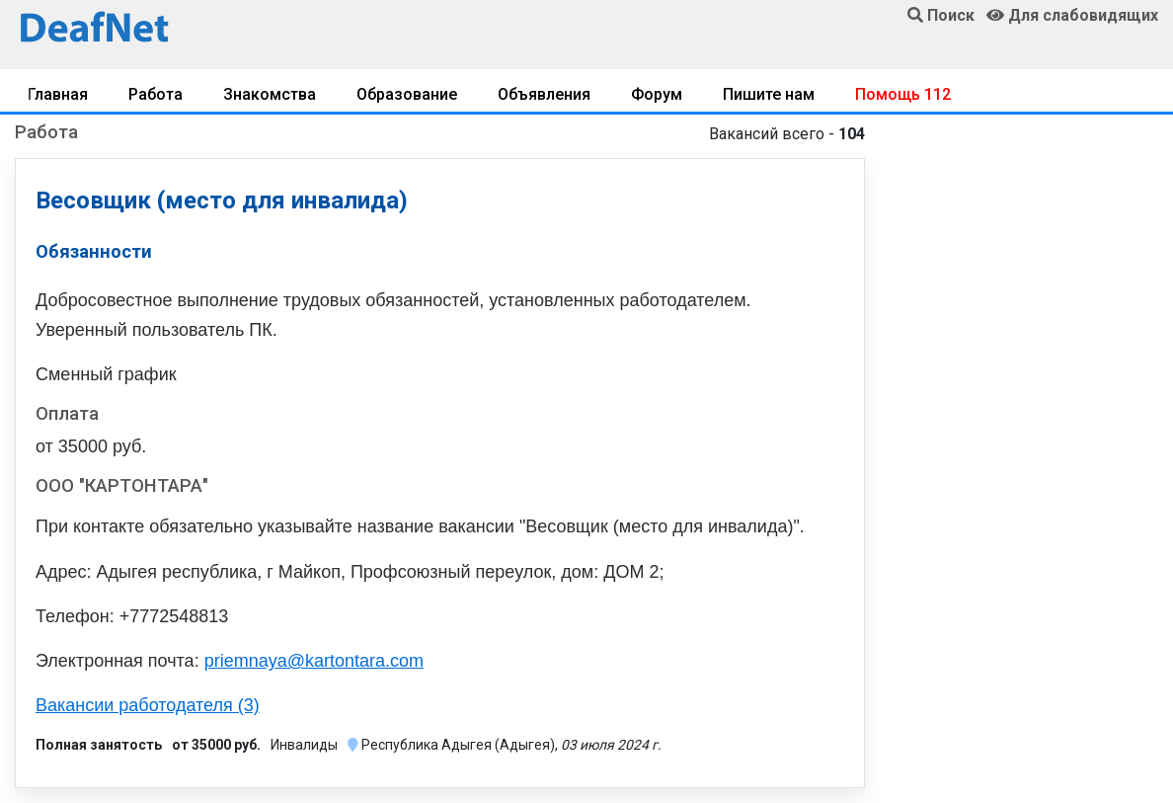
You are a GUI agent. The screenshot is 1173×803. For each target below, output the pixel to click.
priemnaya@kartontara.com (314, 661)
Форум (656, 94)
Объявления (544, 94)
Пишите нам (769, 94)
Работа (155, 94)
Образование (406, 94)
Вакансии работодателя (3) (148, 705)
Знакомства (269, 94)
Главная (58, 94)
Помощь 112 (903, 94)
